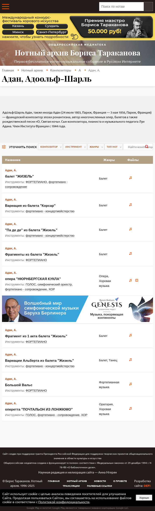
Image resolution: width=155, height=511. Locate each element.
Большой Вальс (18, 385)
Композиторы (60, 70)
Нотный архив (32, 70)
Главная (8, 70)
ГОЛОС (31, 284)
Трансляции (71, 485)
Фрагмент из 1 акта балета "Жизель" (36, 336)
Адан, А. (11, 170)
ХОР (52, 289)
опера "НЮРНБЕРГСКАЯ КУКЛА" (33, 279)
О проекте (120, 481)
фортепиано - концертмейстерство (50, 211)
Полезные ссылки (99, 485)
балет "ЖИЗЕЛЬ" (19, 176)
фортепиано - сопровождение (26, 289)
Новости (100, 481)
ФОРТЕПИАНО (36, 182)
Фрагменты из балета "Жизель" (32, 254)
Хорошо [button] (144, 497)
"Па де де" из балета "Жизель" (31, 230)
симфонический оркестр (55, 284)
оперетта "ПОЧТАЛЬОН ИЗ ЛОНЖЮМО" (39, 409)
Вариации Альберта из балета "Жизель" (39, 361)
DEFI (147, 486)
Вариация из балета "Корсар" (30, 206)
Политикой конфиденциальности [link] (63, 502)
